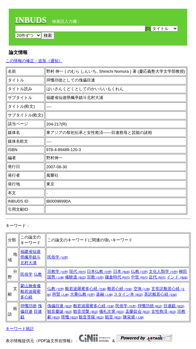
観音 (113, 317)
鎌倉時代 (117, 277)
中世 (139, 277)
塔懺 (69, 317)
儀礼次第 (111, 311)
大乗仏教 (82, 294)
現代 (77, 271)
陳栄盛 (133, 317)
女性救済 (163, 311)
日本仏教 (99, 271)
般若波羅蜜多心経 (85, 288)
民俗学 (57, 257)
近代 (157, 277)
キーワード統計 (20, 328)
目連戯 (173, 305)
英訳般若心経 (160, 294)
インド (177, 277)
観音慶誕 (59, 311)
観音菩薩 (91, 317)
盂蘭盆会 (137, 311)
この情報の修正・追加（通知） (34, 60)
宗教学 (57, 271)
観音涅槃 (85, 311)
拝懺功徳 (28, 305)
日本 (121, 271)
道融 (104, 294)
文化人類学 (163, 271)
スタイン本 (128, 294)
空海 (141, 288)
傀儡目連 (59, 305)
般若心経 (119, 288)
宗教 (95, 277)
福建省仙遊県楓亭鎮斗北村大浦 (30, 257)
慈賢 (60, 294)
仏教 (38, 274)
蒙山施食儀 (30, 285)
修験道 (75, 277)
